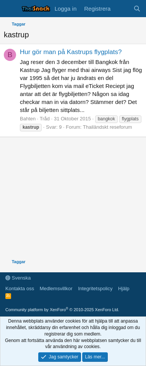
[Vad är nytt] (121, 9)
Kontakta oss (19, 288)
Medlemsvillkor (56, 288)
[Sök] (137, 9)
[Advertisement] (73, 199)
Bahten (28, 118)
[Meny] (10, 8)
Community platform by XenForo (62, 309)
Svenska (18, 278)
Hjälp (124, 288)
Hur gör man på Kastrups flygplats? (71, 52)
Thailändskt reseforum (107, 127)
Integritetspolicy (95, 288)
